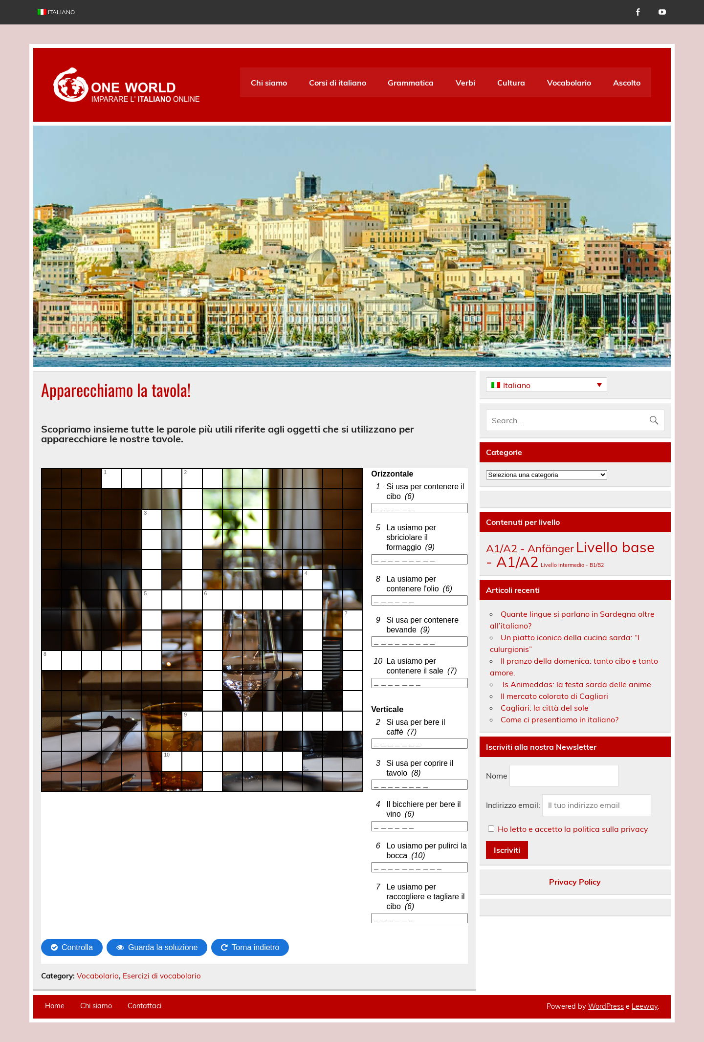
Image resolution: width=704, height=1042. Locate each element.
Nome (496, 776)
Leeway (645, 1006)
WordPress (606, 1006)
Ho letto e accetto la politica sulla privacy (573, 829)
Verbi (465, 82)
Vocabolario (569, 82)
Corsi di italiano (337, 82)
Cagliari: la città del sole (545, 708)
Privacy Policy (575, 882)
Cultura (511, 82)
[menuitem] (56, 12)
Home (55, 1005)
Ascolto (626, 82)
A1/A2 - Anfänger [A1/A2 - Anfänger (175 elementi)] (530, 548)
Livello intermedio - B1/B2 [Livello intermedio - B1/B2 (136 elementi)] (572, 565)
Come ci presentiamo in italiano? (559, 719)
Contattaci (144, 1005)
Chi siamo (269, 82)
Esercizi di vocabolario (162, 975)
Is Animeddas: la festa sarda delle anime (576, 684)
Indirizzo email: (514, 805)
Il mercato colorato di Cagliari (554, 696)
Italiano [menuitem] (516, 385)
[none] (546, 384)
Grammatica (411, 82)
